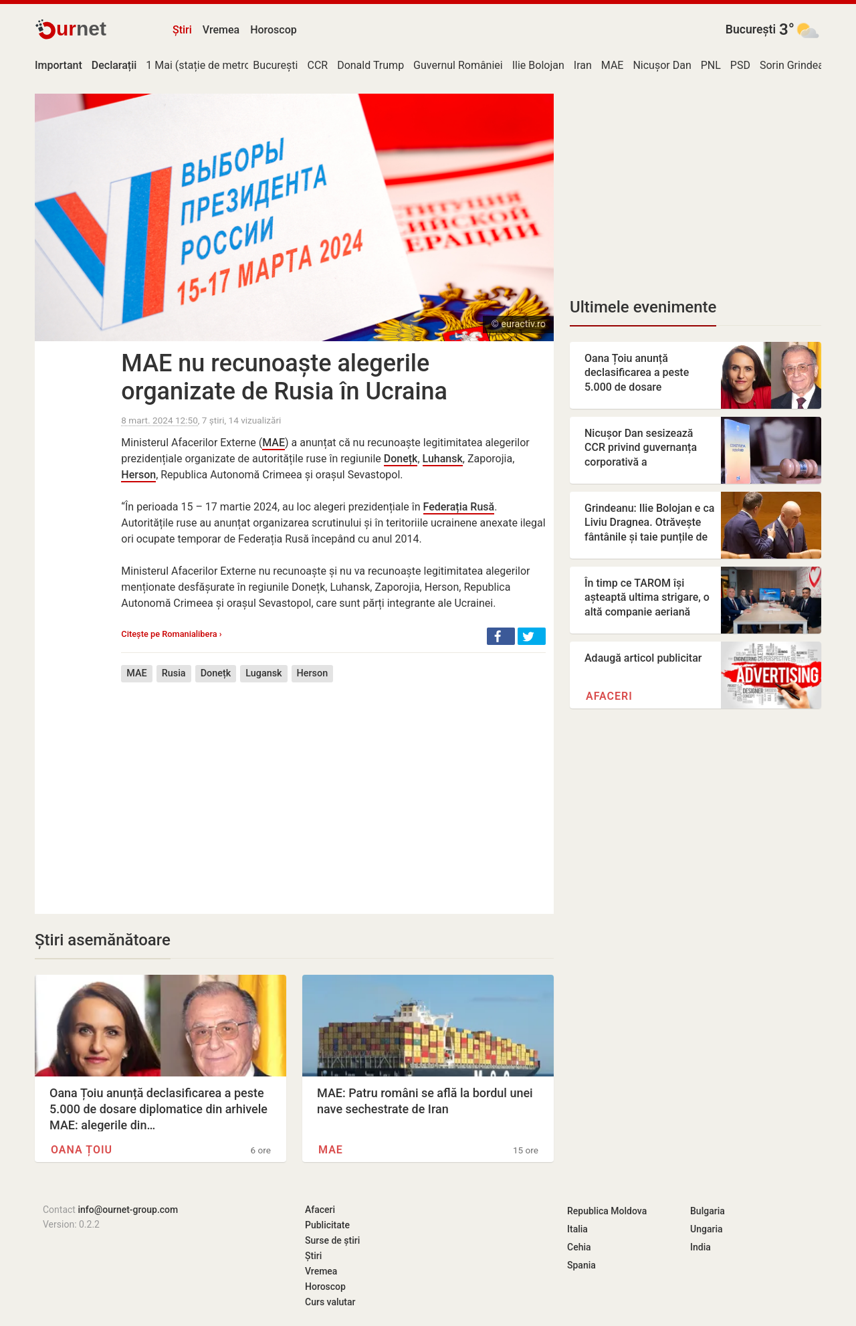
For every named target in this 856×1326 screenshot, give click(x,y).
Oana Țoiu (81, 1149)
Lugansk (263, 673)
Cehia (579, 1247)
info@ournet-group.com (128, 1209)
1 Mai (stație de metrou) (203, 65)
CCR (317, 65)
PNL (711, 65)
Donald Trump (370, 65)
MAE (612, 65)
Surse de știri (332, 1240)
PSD (740, 65)
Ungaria (706, 1229)
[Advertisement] (333, 788)
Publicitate (327, 1225)
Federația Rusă (459, 506)
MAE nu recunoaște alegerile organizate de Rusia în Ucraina (284, 377)
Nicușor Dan (662, 65)
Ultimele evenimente (643, 307)
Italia (577, 1229)
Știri (182, 29)
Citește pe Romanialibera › (171, 634)
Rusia (174, 673)
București (751, 29)
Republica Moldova (607, 1211)
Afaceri (609, 696)
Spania (581, 1265)
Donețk (401, 458)
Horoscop (273, 29)
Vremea (221, 29)
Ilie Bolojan (538, 65)
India (700, 1247)
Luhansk (443, 458)
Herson (138, 474)
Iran (583, 65)
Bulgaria (707, 1211)
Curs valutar (330, 1302)
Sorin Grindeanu (798, 65)
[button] (501, 636)
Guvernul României (458, 65)
